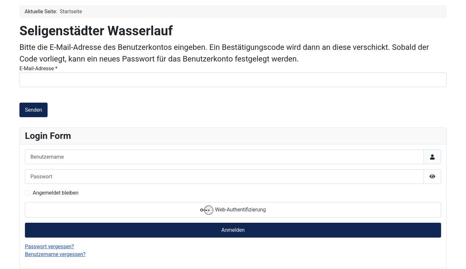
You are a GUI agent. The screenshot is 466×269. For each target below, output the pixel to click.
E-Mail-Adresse (38, 68)
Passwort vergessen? (49, 246)
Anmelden (233, 230)
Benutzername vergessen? (55, 254)
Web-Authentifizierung (233, 210)
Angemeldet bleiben (55, 193)
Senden (33, 110)
